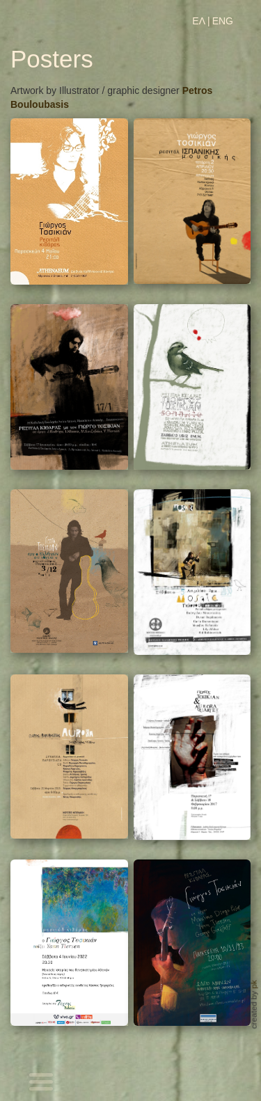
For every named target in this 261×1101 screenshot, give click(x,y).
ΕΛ (198, 20)
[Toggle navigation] (42, 1083)
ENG (222, 20)
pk (253, 985)
